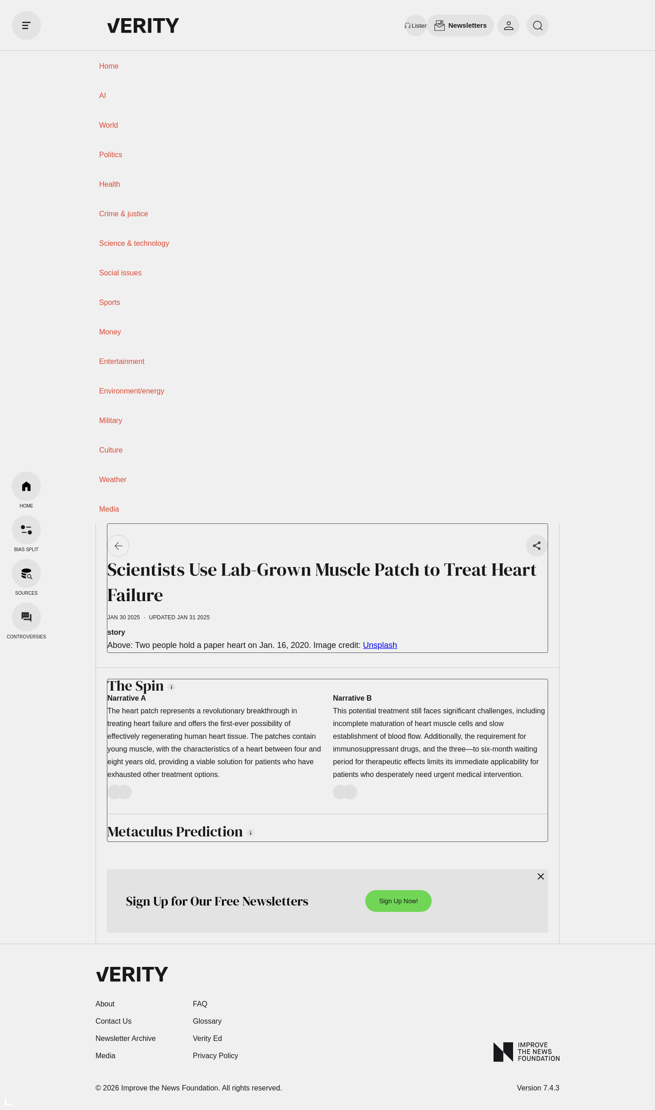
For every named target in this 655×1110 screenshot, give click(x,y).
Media (109, 509)
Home (109, 66)
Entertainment (122, 361)
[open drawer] (26, 25)
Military (110, 420)
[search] (538, 25)
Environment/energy (131, 391)
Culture (111, 450)
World (108, 125)
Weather (112, 479)
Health (109, 184)
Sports (109, 302)
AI (102, 96)
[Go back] (118, 546)
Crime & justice (123, 214)
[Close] (541, 876)
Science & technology (134, 243)
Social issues (120, 273)
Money (110, 332)
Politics (110, 155)
